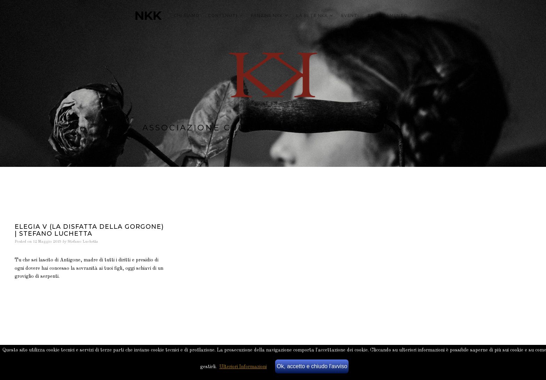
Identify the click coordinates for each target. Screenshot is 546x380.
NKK (147, 15)
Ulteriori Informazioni (243, 366)
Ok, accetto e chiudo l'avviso (312, 366)
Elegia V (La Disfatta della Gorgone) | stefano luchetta (89, 230)
